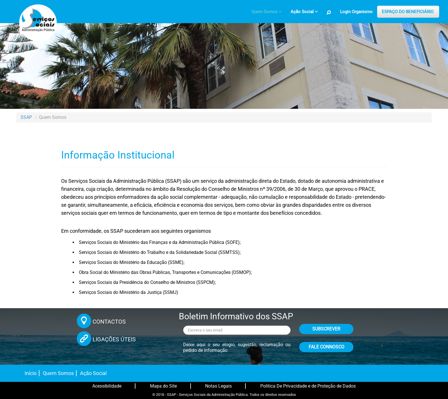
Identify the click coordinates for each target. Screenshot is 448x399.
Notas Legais (218, 386)
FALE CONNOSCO (326, 347)
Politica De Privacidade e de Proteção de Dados (308, 386)
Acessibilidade (106, 386)
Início (31, 373)
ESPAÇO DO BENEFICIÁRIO (407, 11)
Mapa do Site (163, 386)
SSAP (26, 117)
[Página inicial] (37, 21)
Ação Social (93, 373)
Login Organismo (356, 11)
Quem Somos (58, 373)
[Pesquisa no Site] (328, 12)
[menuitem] (266, 11)
